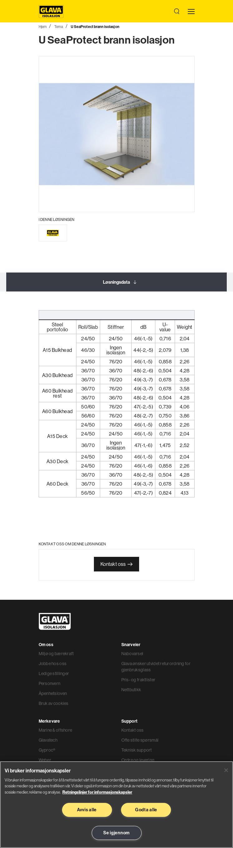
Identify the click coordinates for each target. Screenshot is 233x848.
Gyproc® (47, 750)
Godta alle (146, 810)
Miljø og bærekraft (56, 653)
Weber (45, 760)
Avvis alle (87, 810)
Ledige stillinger (54, 673)
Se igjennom (116, 833)
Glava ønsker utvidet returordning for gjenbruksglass (156, 667)
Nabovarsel (132, 653)
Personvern (50, 683)
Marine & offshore (55, 730)
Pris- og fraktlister (138, 680)
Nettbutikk (131, 689)
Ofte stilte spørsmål (140, 740)
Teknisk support (136, 750)
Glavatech (48, 740)
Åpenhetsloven (53, 693)
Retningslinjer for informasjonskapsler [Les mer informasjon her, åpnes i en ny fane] (97, 792)
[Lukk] (226, 770)
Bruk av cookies (54, 703)
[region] (116, 804)
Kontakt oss (113, 564)
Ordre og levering (138, 760)
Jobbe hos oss (53, 663)
